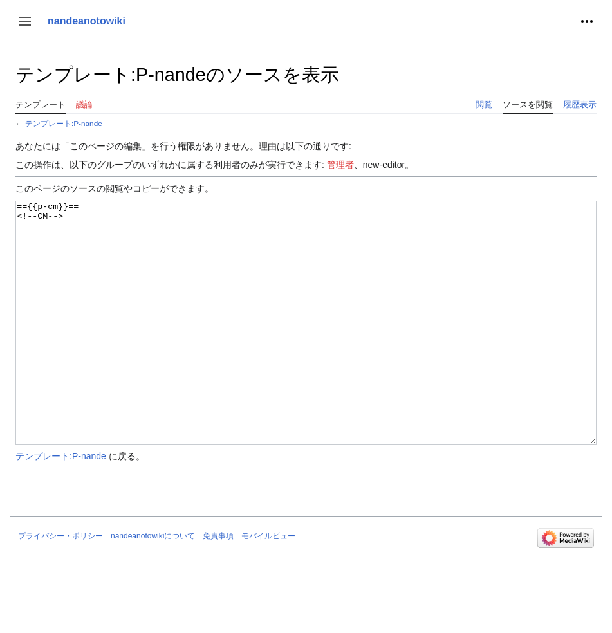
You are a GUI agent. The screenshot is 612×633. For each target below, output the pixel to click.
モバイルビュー (268, 584)
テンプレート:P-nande (63, 123)
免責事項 (218, 584)
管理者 (340, 165)
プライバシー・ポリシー (60, 584)
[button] (25, 21)
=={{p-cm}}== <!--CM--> (306, 347)
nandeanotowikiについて (153, 584)
